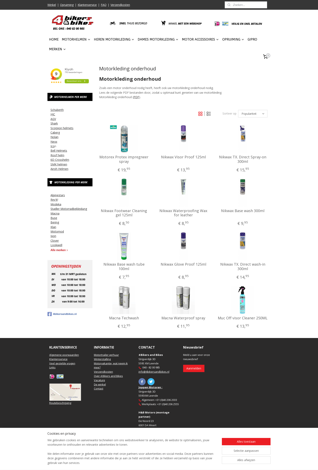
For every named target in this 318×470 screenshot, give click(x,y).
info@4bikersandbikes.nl (154, 371)
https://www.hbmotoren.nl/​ (155, 438)
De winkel (100, 384)
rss (153, 462)
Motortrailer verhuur (106, 355)
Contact (98, 388)
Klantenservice (87, 5)
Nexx (53, 142)
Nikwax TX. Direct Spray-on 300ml (242, 159)
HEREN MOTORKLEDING (114, 39)
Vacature (99, 380)
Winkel (51, 5)
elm (61, 155)
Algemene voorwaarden (64, 355)
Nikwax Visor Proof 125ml (183, 157)
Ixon (53, 236)
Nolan (54, 137)
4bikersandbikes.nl (62, 314)
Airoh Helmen (59, 169)
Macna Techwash (124, 318)
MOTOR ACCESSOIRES (200, 39)
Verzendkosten (120, 5)
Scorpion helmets (61, 128)
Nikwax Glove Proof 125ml (183, 264)
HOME (54, 39)
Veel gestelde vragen (62, 363)
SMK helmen (58, 164)
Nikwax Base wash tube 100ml (124, 266)
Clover (54, 241)
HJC (52, 114)
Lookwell (56, 245)
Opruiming (67, 5)
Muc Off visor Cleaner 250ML (243, 318)
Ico (52, 146)
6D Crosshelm (59, 160)
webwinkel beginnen (169, 462)
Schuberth (57, 110)
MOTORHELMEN (76, 39)
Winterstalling (102, 359)
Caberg (55, 132)
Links (52, 367)
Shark (54, 123)
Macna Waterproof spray (183, 318)
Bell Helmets (58, 150)
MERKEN (57, 49)
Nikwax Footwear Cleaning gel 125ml (124, 213)
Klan (53, 227)
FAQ (103, 5)
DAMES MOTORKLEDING (158, 39)
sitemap (145, 462)
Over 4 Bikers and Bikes (108, 376)
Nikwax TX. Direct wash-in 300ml (242, 266)
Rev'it (54, 200)
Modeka (55, 204)
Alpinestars (57, 195)
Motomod (57, 231)
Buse (53, 218)
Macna (54, 213)
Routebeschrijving (60, 403)
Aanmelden (193, 368)
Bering (54, 222)
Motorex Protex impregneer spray (123, 159)
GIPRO (252, 39)
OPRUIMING (233, 39)
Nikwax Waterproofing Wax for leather (183, 213)
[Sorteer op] (252, 113)
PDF (136, 97)
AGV (53, 119)
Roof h (54, 155)
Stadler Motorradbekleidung (68, 209)
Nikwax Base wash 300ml (242, 211)
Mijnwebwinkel (204, 462)
